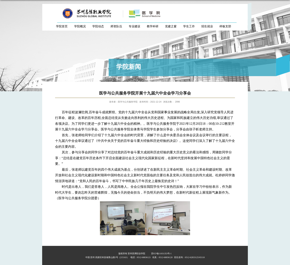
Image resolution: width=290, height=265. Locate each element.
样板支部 (225, 26)
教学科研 (152, 26)
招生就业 (207, 26)
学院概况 (80, 26)
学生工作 (189, 26)
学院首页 (62, 26)
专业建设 (134, 26)
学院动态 (98, 26)
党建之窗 (171, 26)
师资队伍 (116, 26)
